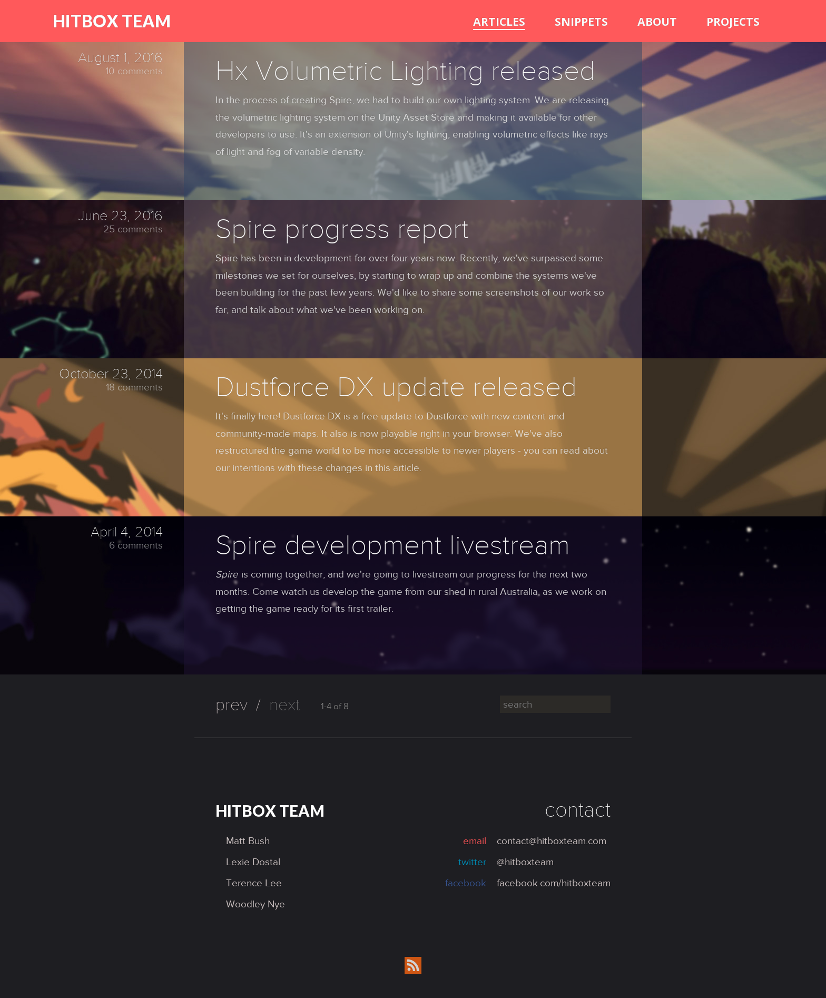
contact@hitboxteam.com (551, 840)
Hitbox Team (112, 21)
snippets (581, 21)
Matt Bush (248, 840)
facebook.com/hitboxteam (554, 882)
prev (231, 705)
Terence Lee (254, 882)
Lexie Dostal (253, 861)
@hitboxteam (525, 861)
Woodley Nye (255, 903)
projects (733, 21)
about (657, 21)
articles (499, 21)
